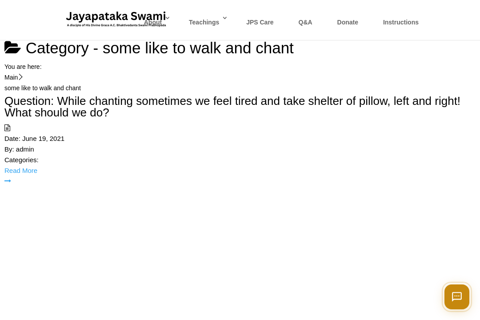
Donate (347, 22)
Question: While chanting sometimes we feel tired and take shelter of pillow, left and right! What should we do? (232, 106)
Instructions (401, 22)
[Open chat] (456, 296)
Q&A (305, 22)
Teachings (204, 22)
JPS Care (259, 22)
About (153, 22)
